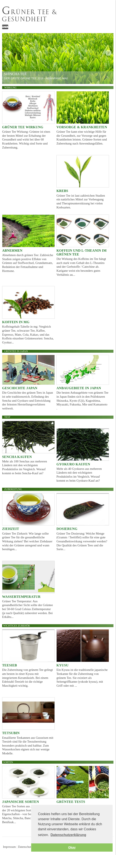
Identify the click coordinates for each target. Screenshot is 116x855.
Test (7, 417)
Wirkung (10, 87)
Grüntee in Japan (16, 351)
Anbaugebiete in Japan (78, 388)
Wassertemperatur (21, 596)
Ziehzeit (10, 529)
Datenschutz (25, 846)
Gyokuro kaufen (73, 464)
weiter (108, 53)
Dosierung (66, 529)
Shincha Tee (15, 74)
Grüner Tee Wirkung (22, 127)
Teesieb (9, 665)
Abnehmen (12, 250)
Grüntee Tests (70, 802)
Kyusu (62, 665)
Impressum (9, 846)
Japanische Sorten (20, 802)
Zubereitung (13, 489)
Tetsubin (11, 733)
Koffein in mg (15, 322)
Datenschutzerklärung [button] (68, 835)
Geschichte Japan (19, 388)
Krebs (62, 191)
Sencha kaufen (17, 457)
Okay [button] (71, 847)
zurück (7, 53)
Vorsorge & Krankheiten (81, 127)
